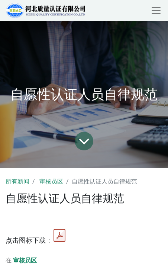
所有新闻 (17, 181)
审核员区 (51, 181)
